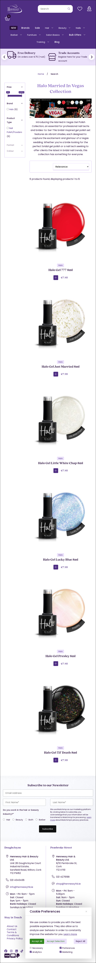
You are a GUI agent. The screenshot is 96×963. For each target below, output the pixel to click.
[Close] (86, 911)
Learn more (70, 934)
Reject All (80, 941)
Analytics (36, 952)
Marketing (66, 952)
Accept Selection (56, 941)
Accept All (37, 941)
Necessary (36, 948)
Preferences (67, 948)
